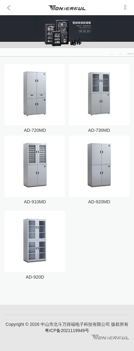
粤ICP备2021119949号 (67, 330)
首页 (111, 53)
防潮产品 (120, 53)
